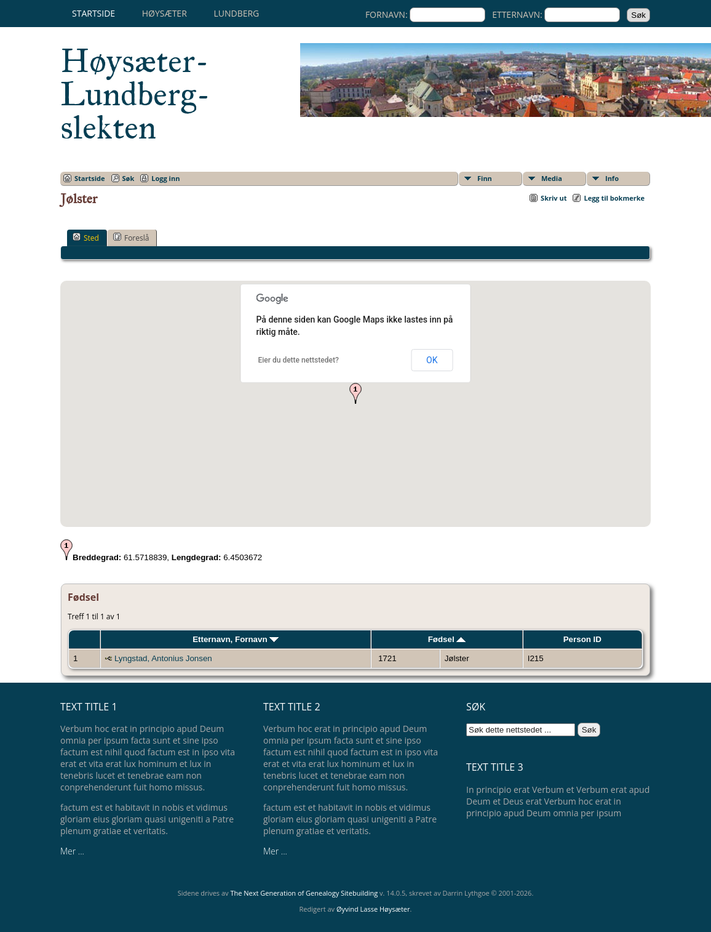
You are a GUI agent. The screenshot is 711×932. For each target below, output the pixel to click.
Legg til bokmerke (614, 198)
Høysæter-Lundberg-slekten (135, 94)
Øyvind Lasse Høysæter (373, 909)
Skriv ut (553, 198)
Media (551, 178)
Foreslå (131, 237)
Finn (484, 178)
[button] (355, 393)
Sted (86, 237)
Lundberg (236, 13)
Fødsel (447, 639)
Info (612, 178)
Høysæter (164, 13)
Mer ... (72, 851)
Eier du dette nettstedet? (298, 360)
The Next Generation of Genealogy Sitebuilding (304, 893)
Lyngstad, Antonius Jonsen (163, 658)
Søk (128, 178)
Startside (93, 13)
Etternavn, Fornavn (236, 639)
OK (431, 360)
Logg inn (165, 178)
